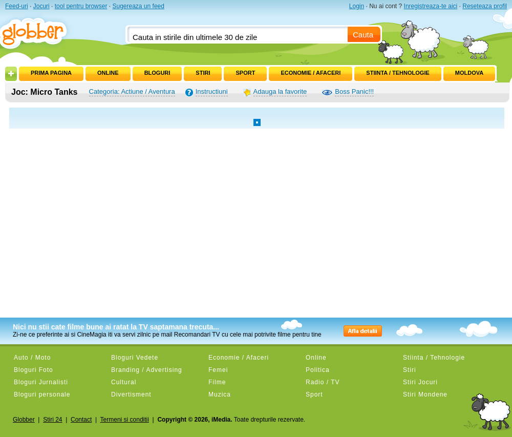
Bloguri (157, 73)
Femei (218, 369)
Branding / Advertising (146, 369)
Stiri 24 (52, 419)
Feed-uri (16, 6)
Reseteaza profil (484, 6)
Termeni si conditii (124, 419)
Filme (217, 382)
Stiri (203, 73)
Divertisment (131, 394)
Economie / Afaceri (310, 73)
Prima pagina (51, 73)
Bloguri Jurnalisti (41, 382)
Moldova (469, 73)
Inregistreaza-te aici (431, 6)
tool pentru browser (81, 6)
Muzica (219, 394)
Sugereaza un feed (138, 6)
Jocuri (41, 6)
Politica (318, 369)
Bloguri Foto (33, 369)
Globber (24, 419)
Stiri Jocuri (420, 382)
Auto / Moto (32, 357)
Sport (245, 73)
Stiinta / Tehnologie (397, 73)
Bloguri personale (42, 394)
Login (356, 6)
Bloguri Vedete (134, 357)
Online (108, 73)
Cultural (123, 382)
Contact (81, 419)
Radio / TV (322, 382)
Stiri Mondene (425, 394)
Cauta (363, 34)
